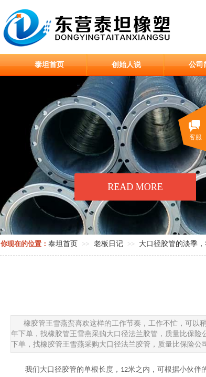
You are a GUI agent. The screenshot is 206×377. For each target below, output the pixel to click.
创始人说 (126, 65)
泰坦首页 (49, 65)
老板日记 (108, 244)
